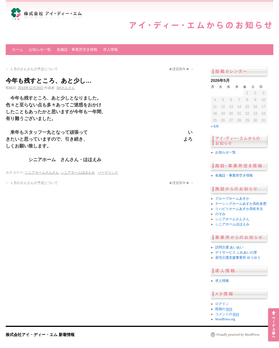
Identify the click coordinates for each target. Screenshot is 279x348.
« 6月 (215, 126)
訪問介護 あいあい (229, 247)
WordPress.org (225, 319)
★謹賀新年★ (181, 69)
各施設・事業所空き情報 (77, 49)
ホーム (17, 49)
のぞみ (220, 214)
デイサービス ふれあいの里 (236, 252)
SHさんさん (65, 88)
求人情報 (110, 49)
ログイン (222, 304)
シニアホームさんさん (42, 173)
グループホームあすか (232, 199)
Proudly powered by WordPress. (238, 335)
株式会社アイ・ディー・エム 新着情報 (40, 334)
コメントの (227, 314)
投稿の (223, 309)
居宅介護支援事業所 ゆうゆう (237, 258)
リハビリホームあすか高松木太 (239, 209)
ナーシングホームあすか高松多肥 (240, 204)
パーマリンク (108, 173)
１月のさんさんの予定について (32, 69)
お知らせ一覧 (40, 49)
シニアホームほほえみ (78, 173)
